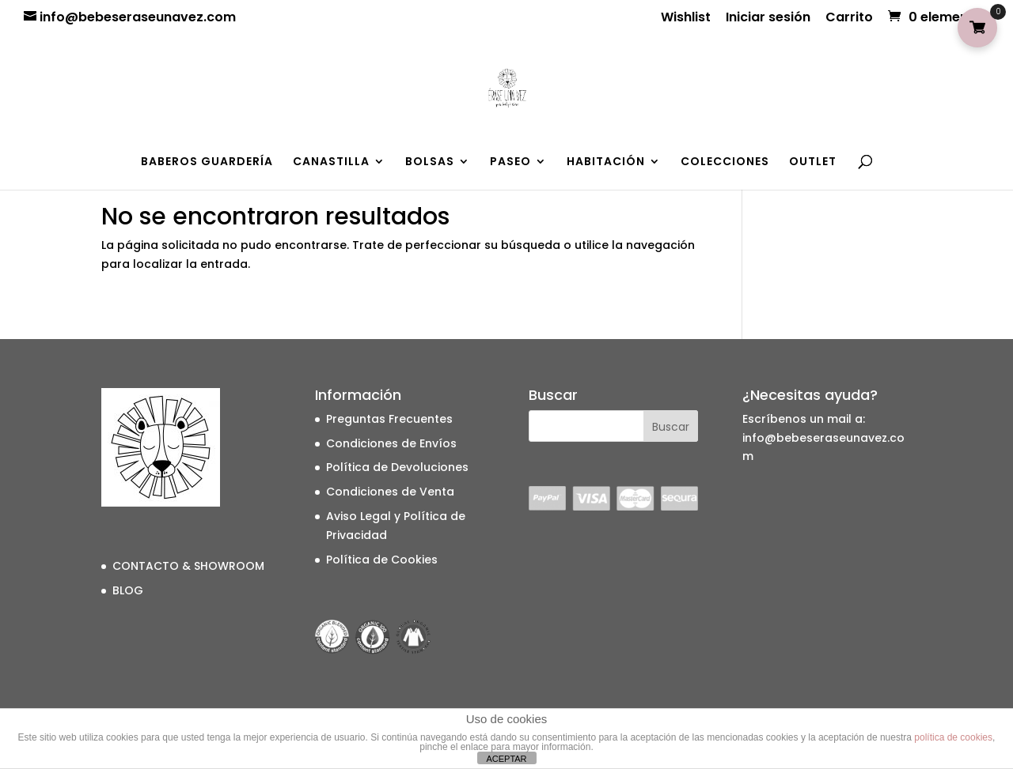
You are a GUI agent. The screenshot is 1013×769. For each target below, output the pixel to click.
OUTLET (813, 162)
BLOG (127, 590)
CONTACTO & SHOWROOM (188, 566)
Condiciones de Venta (390, 491)
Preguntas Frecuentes (389, 419)
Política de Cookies (382, 559)
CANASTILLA (331, 162)
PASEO (510, 162)
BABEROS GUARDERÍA (207, 162)
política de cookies (953, 737)
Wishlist (686, 18)
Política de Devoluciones (397, 467)
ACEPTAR (506, 758)
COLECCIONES (725, 162)
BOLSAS (429, 162)
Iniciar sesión (768, 18)
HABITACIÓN (606, 162)
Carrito (849, 18)
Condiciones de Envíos (391, 443)
